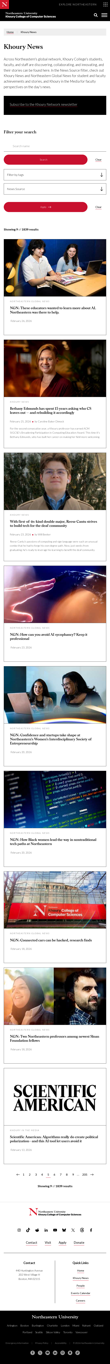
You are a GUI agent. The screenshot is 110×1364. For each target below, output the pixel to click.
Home (10, 32)
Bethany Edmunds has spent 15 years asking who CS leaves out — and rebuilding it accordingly (50, 411)
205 (85, 1174)
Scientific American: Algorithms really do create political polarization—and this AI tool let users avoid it (54, 1139)
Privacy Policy (41, 1343)
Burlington (38, 1325)
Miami (76, 1325)
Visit (48, 1242)
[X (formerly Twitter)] (40, 1353)
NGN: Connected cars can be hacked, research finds (51, 940)
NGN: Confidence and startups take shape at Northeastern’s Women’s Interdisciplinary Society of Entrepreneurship (51, 739)
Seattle (39, 1332)
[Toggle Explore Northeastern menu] (83, 4)
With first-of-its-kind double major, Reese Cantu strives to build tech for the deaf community (53, 524)
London (65, 1325)
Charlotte (52, 1325)
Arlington (12, 1325)
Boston (24, 1325)
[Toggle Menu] (104, 15)
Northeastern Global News (30, 301)
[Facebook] (32, 1353)
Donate (79, 1242)
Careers (80, 1300)
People (80, 1285)
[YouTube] (47, 1353)
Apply (43, 207)
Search (43, 159)
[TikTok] (77, 1353)
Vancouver (82, 1332)
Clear (98, 159)
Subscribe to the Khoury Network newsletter (43, 104)
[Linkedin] (55, 1353)
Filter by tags (15, 175)
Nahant (86, 1325)
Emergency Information (17, 1343)
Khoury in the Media (24, 1130)
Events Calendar (80, 1293)
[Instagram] (62, 1353)
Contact (31, 1242)
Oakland (98, 1325)
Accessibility (61, 1343)
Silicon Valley (53, 1332)
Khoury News (19, 401)
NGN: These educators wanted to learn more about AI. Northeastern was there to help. (53, 310)
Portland (27, 1332)
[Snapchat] (70, 1353)
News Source (16, 189)
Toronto (68, 1332)
